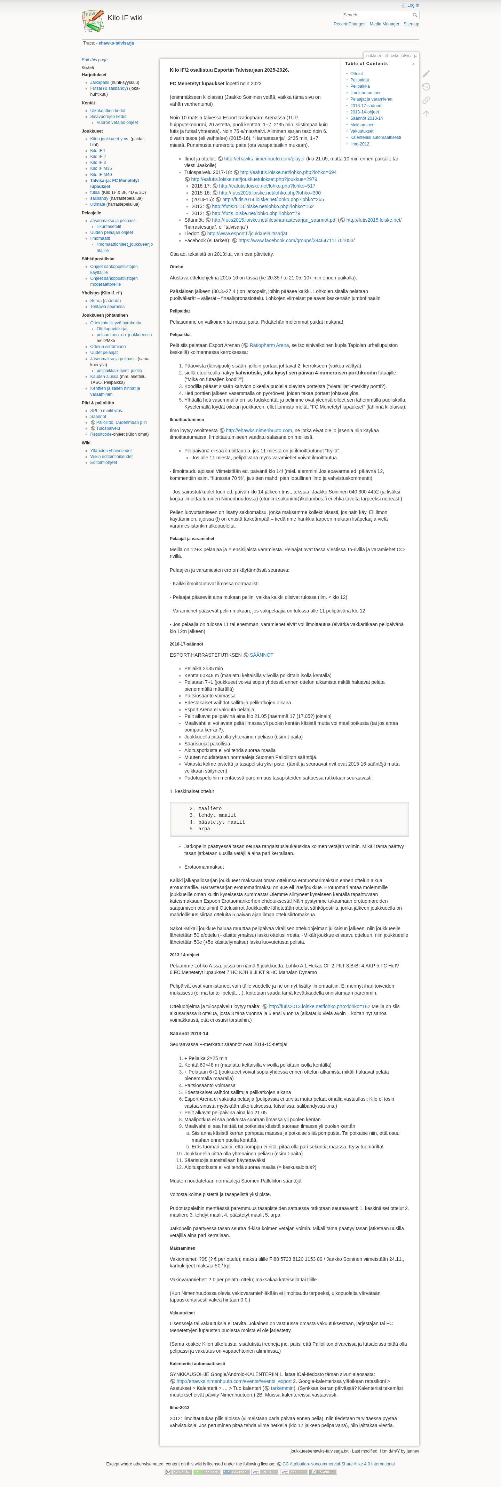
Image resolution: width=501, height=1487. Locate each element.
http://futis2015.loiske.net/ (374, 220)
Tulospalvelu (108, 428)
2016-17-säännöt (366, 105)
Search (416, 15)
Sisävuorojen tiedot (108, 116)
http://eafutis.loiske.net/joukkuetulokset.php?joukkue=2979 (254, 179)
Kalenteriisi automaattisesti (375, 137)
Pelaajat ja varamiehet (371, 99)
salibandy (99, 198)
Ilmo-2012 (359, 144)
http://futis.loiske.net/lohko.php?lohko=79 (256, 213)
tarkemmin (282, 1388)
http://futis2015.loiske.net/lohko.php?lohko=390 (270, 193)
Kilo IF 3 (98, 162)
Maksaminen (362, 124)
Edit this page (95, 59)
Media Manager (384, 24)
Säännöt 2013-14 (366, 118)
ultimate (97, 204)
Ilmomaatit (100, 238)
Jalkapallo (99, 82)
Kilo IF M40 (101, 174)
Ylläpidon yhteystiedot (111, 450)
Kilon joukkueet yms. (109, 138)
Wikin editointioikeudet (111, 456)
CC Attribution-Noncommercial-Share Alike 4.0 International (339, 1464)
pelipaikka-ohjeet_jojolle (119, 370)
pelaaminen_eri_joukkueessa (124, 334)
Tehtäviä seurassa (107, 306)
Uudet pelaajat (104, 352)
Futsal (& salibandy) (109, 88)
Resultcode (101, 434)
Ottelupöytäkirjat (112, 328)
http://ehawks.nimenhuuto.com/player (264, 158)
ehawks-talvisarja (116, 43)
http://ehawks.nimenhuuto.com (259, 430)
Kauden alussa (104, 376)
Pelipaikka (360, 86)
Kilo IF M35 (101, 168)
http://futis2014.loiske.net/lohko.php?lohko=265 (273, 199)
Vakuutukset (362, 131)
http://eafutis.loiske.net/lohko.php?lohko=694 (288, 172)
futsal (95, 192)
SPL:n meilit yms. (107, 410)
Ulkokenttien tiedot (108, 110)
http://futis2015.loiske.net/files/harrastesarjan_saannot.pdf (274, 220)
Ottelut (356, 73)
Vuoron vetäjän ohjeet (117, 122)
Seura (96, 300)
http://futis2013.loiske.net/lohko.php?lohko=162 (263, 206)
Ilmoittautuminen (366, 92)
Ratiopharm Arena (269, 345)
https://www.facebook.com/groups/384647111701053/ (297, 240)
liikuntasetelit (109, 226)
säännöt (112, 300)
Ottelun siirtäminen (108, 346)
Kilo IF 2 (98, 156)
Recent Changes (349, 24)
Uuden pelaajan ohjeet (111, 232)
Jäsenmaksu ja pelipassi (113, 220)
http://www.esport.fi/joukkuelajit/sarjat (247, 233)
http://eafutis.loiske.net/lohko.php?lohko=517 (267, 186)
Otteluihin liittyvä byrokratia (115, 323)
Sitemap (411, 24)
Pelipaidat (359, 80)
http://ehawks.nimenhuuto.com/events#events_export (234, 1381)
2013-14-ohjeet (364, 112)
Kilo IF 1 (98, 150)
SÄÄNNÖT (261, 655)
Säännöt (98, 416)
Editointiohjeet (103, 462)
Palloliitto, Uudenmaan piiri (121, 422)
